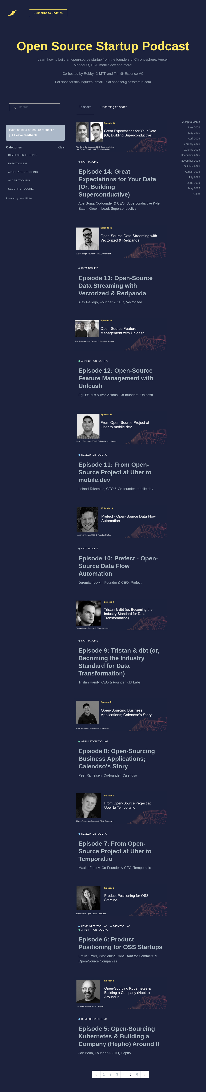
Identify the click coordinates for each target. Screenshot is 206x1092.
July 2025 (194, 177)
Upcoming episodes (114, 107)
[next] (144, 1074)
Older (196, 193)
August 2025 (192, 171)
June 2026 (194, 127)
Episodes (85, 107)
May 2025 (194, 188)
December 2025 (190, 155)
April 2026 (194, 138)
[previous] (96, 1074)
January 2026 (192, 149)
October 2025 (192, 166)
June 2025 (194, 182)
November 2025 (190, 160)
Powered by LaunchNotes (19, 198)
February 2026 (191, 144)
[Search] (38, 107)
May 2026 (194, 133)
